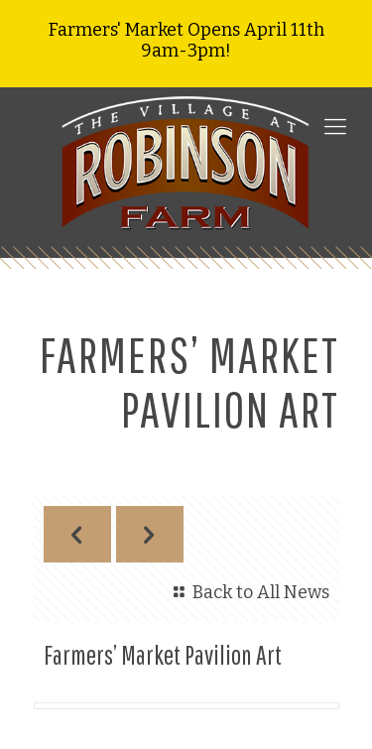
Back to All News (247, 592)
